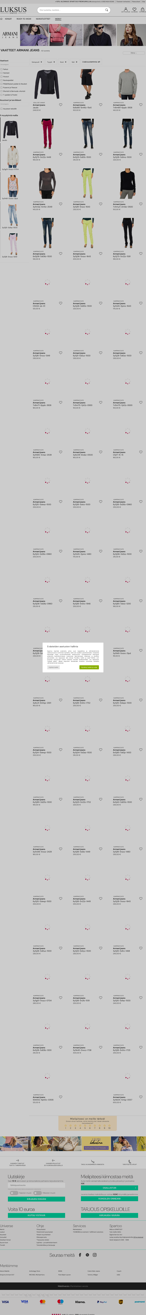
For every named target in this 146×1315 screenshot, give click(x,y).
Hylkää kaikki (53, 667)
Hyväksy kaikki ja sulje (89, 667)
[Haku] (106, 10)
